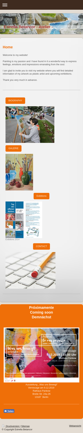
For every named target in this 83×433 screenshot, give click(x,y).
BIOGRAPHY (15, 100)
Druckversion (11, 426)
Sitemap (25, 426)
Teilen (9, 411)
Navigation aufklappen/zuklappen (41, 5)
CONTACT (41, 246)
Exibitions (41, 196)
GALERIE (13, 148)
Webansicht (75, 426)
